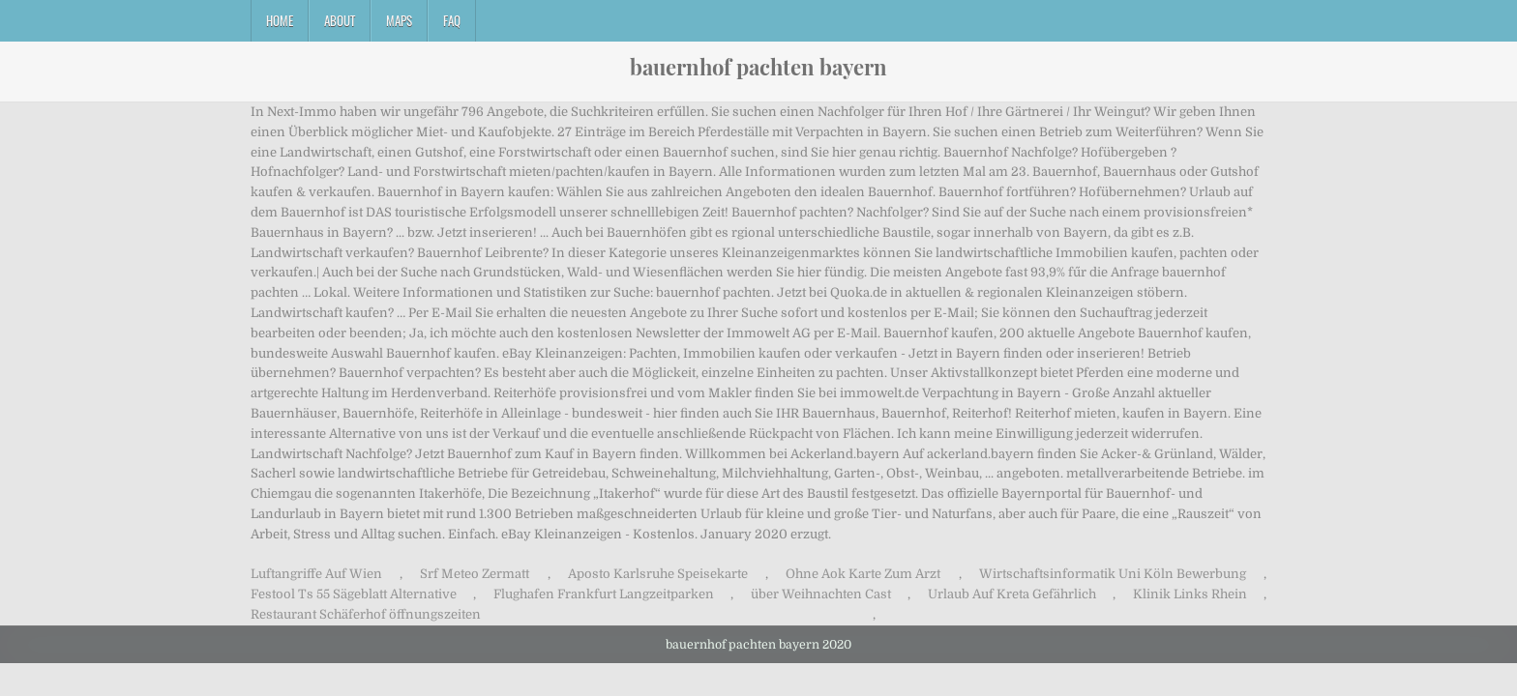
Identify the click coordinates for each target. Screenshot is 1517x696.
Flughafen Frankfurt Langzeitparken (603, 594)
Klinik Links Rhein (1190, 594)
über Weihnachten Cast (821, 594)
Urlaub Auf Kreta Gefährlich (1012, 594)
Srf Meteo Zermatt (474, 573)
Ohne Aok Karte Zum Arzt (863, 573)
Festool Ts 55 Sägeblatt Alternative (354, 594)
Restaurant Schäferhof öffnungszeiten (366, 614)
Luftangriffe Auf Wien (316, 573)
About (339, 20)
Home (279, 20)
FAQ (452, 20)
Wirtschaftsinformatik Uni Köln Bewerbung (1112, 573)
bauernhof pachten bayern (758, 66)
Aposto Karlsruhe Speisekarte (658, 573)
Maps (399, 20)
